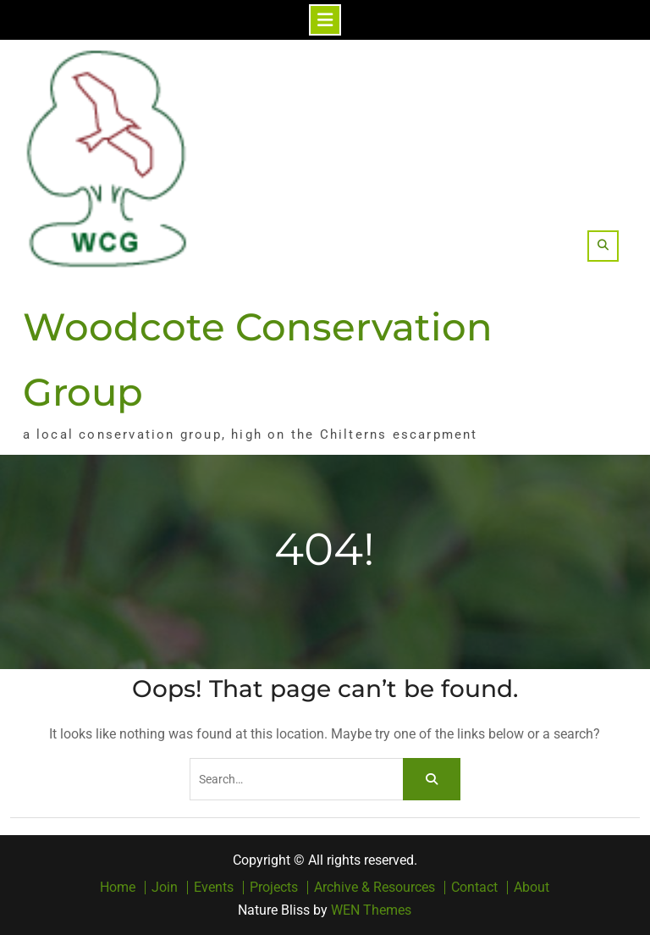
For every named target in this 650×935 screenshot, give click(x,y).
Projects (274, 887)
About (531, 887)
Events (214, 887)
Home (117, 887)
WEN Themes (371, 910)
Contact (474, 887)
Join (164, 887)
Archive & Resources (374, 887)
